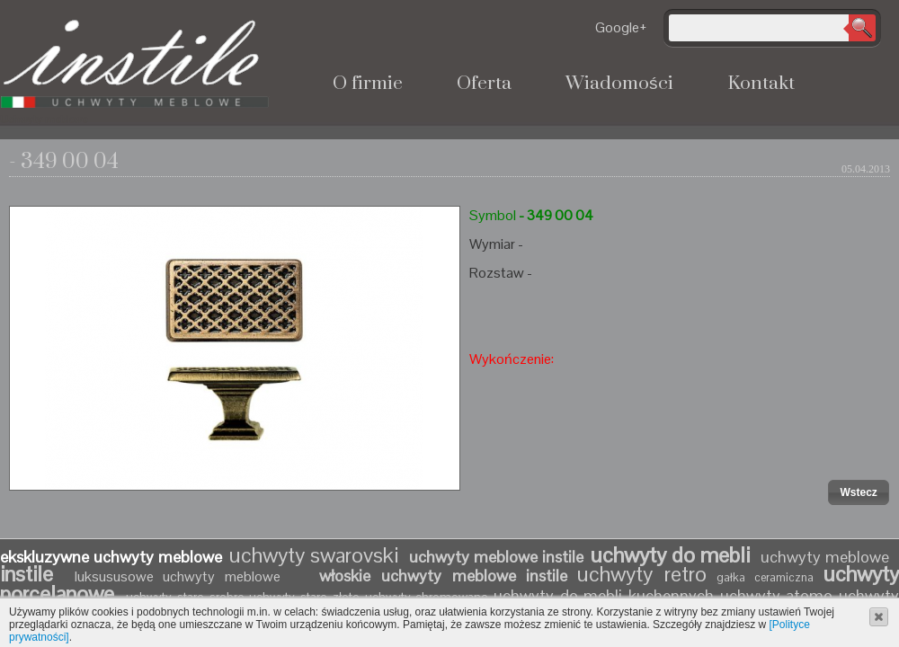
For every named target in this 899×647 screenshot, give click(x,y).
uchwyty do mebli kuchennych (604, 595)
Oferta (484, 83)
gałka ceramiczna (765, 577)
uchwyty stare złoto (304, 597)
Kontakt (761, 83)
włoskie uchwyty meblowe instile (443, 575)
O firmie (368, 83)
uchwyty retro (642, 574)
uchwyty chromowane (429, 597)
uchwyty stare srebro (185, 597)
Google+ (621, 27)
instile (32, 574)
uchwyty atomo (776, 595)
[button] (858, 492)
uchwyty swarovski (313, 555)
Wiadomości (619, 83)
